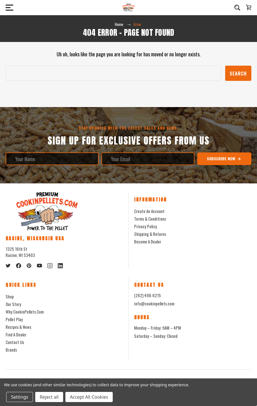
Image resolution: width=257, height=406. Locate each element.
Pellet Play (14, 319)
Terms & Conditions (150, 219)
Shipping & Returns (150, 234)
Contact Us (15, 342)
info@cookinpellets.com (154, 304)
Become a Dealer (147, 241)
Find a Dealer (16, 334)
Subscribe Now (224, 159)
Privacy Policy (145, 226)
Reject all (49, 397)
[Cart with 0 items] (248, 7)
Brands (11, 350)
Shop (10, 296)
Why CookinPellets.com (25, 312)
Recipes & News (18, 327)
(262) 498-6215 (147, 295)
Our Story (13, 304)
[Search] (237, 8)
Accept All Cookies (89, 397)
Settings (19, 397)
